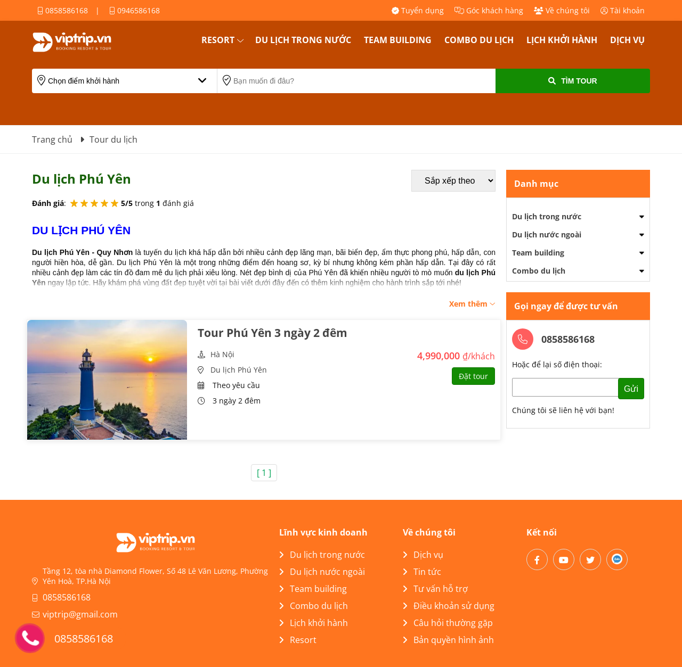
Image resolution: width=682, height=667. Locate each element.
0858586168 (62, 10)
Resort (217, 40)
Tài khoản (622, 10)
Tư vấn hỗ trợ (435, 589)
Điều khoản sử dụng (448, 606)
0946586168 (134, 10)
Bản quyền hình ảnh (448, 640)
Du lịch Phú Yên (238, 370)
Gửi (631, 388)
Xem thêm (472, 304)
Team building (398, 40)
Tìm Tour (572, 81)
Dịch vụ (627, 40)
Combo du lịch (479, 40)
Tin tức (422, 572)
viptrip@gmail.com (80, 614)
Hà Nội (222, 354)
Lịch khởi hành (561, 40)
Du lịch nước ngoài (546, 234)
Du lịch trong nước (303, 40)
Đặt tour (473, 376)
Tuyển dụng (418, 10)
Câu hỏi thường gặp (448, 623)
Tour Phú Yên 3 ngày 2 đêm (272, 332)
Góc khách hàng (488, 10)
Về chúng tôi (562, 10)
